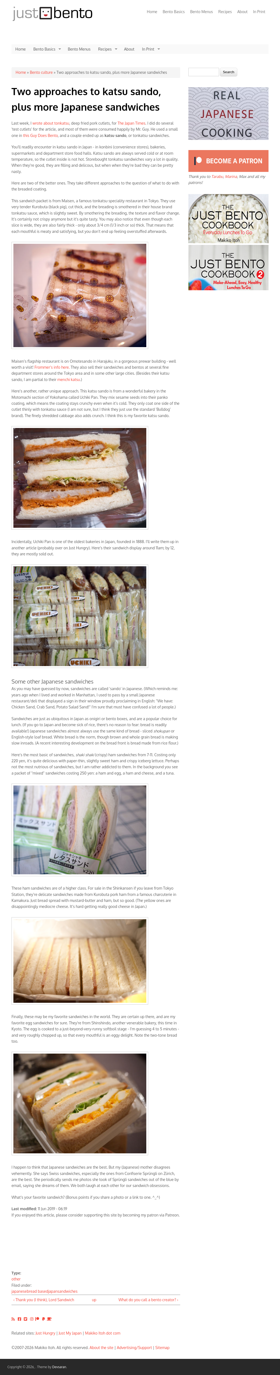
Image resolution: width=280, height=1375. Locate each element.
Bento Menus (201, 11)
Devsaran (59, 1367)
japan (52, 1291)
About (242, 11)
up (94, 1299)
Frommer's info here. (52, 367)
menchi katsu (68, 379)
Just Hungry (45, 1333)
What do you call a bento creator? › (148, 1299)
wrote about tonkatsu (51, 123)
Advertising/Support (134, 1347)
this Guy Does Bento (40, 135)
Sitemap (162, 1347)
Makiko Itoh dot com (102, 1333)
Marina (231, 176)
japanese (19, 1291)
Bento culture (41, 72)
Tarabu (217, 176)
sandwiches (67, 1291)
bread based (37, 1291)
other (16, 1279)
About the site (101, 1347)
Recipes (225, 11)
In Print (259, 11)
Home (152, 11)
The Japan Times (131, 123)
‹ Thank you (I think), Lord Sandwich (43, 1299)
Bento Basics (174, 11)
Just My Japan (70, 1333)
